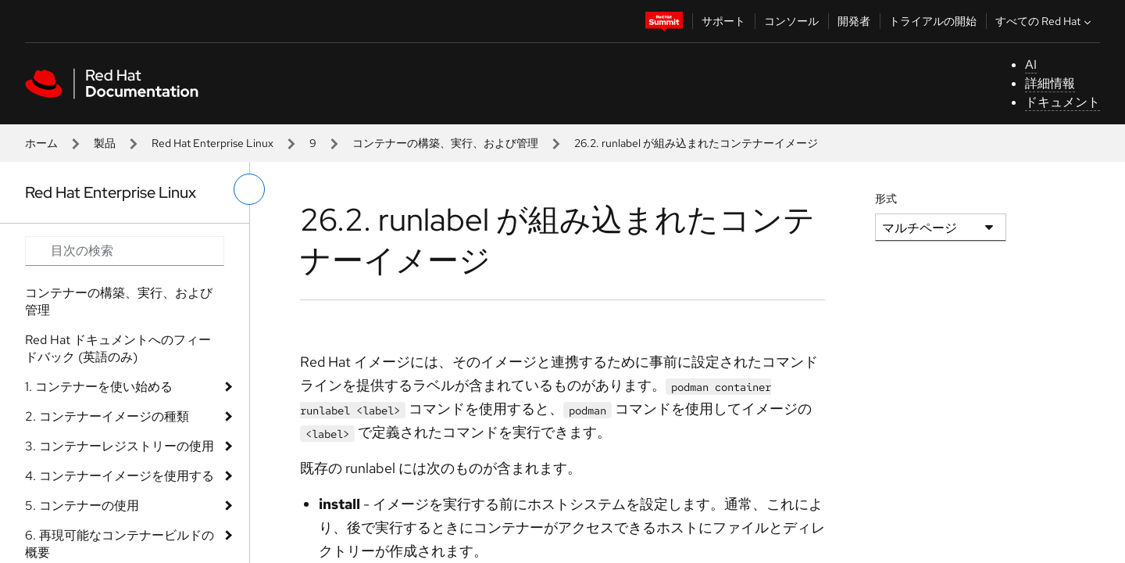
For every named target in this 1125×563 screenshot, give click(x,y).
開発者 (854, 21)
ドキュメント (1062, 102)
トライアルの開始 (933, 21)
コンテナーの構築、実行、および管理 (445, 143)
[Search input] (124, 251)
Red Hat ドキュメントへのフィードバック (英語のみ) (118, 348)
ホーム (41, 143)
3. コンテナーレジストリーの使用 (119, 446)
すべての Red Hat (1045, 21)
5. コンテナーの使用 (82, 505)
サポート (723, 21)
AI (1031, 64)
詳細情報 (1050, 83)
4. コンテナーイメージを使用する (119, 476)
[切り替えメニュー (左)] (249, 189)
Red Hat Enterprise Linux (212, 143)
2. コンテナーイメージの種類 (107, 416)
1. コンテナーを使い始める (99, 386)
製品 (105, 143)
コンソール (791, 21)
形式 (886, 199)
